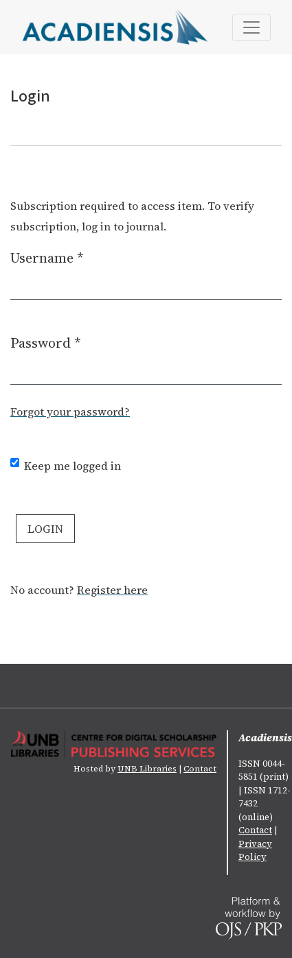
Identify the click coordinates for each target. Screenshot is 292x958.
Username (47, 257)
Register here (112, 589)
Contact (199, 768)
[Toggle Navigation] (251, 27)
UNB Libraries (147, 768)
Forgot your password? (70, 411)
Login (45, 528)
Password (45, 342)
